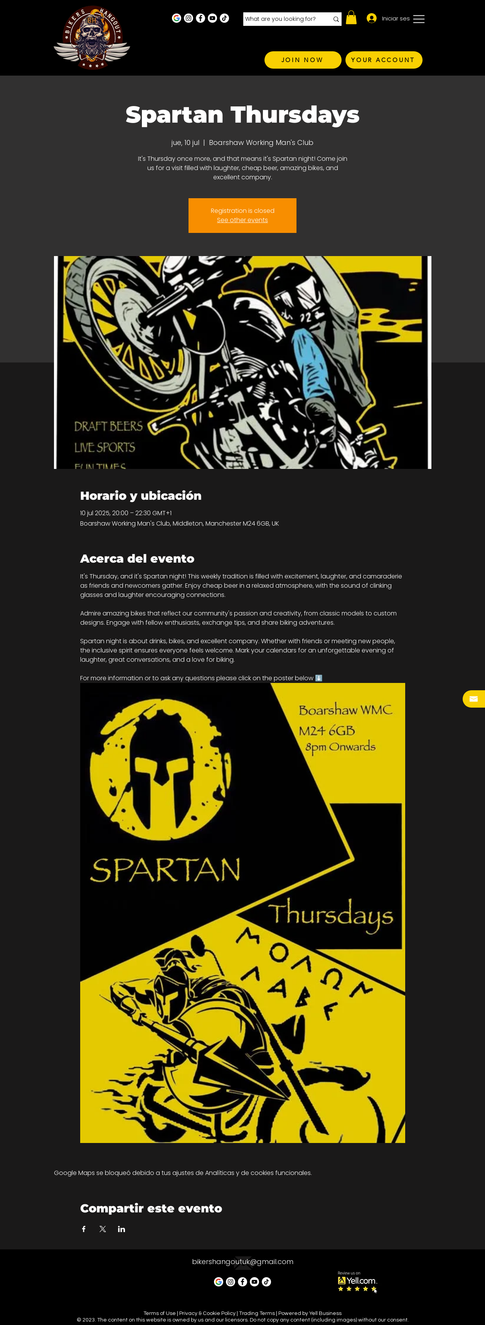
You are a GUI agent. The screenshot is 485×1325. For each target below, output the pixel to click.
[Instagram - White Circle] (188, 18)
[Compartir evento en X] (102, 1229)
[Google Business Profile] (176, 18)
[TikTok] (224, 18)
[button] (351, 17)
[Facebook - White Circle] (200, 18)
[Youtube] (212, 18)
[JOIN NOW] (303, 60)
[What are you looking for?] (281, 19)
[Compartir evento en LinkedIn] (121, 1229)
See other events (242, 220)
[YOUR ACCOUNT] (384, 60)
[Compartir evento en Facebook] (84, 1229)
